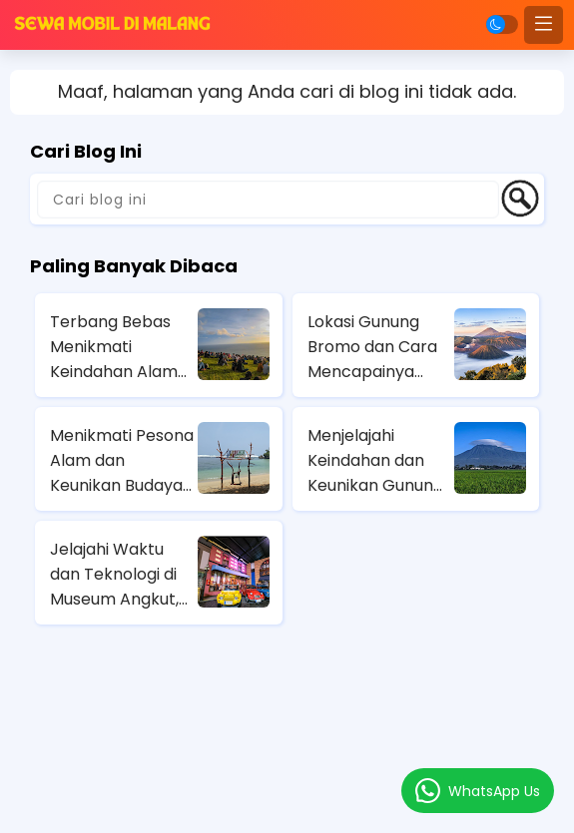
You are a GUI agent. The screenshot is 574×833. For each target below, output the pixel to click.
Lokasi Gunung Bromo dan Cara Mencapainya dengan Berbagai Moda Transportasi (374, 347)
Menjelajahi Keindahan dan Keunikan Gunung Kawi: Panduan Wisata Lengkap (375, 461)
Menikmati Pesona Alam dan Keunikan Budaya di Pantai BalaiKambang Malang (122, 461)
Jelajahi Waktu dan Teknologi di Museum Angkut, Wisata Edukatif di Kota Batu (119, 575)
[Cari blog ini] (268, 199)
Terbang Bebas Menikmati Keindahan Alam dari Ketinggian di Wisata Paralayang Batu (117, 347)
